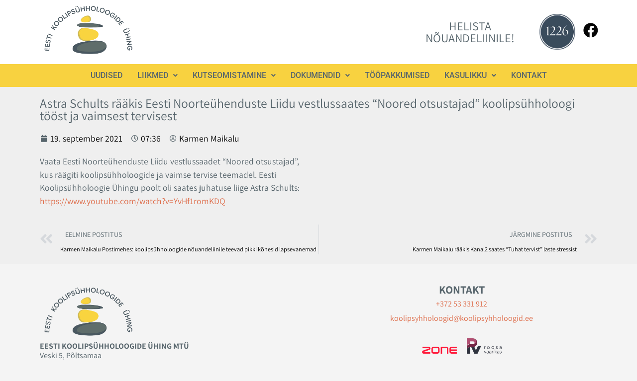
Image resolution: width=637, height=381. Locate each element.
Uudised (106, 75)
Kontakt (529, 75)
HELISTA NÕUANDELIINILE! (470, 32)
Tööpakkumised (397, 75)
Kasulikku (470, 75)
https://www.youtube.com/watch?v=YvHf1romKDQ (132, 201)
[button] (157, 75)
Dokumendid (320, 75)
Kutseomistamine (234, 75)
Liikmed (157, 75)
